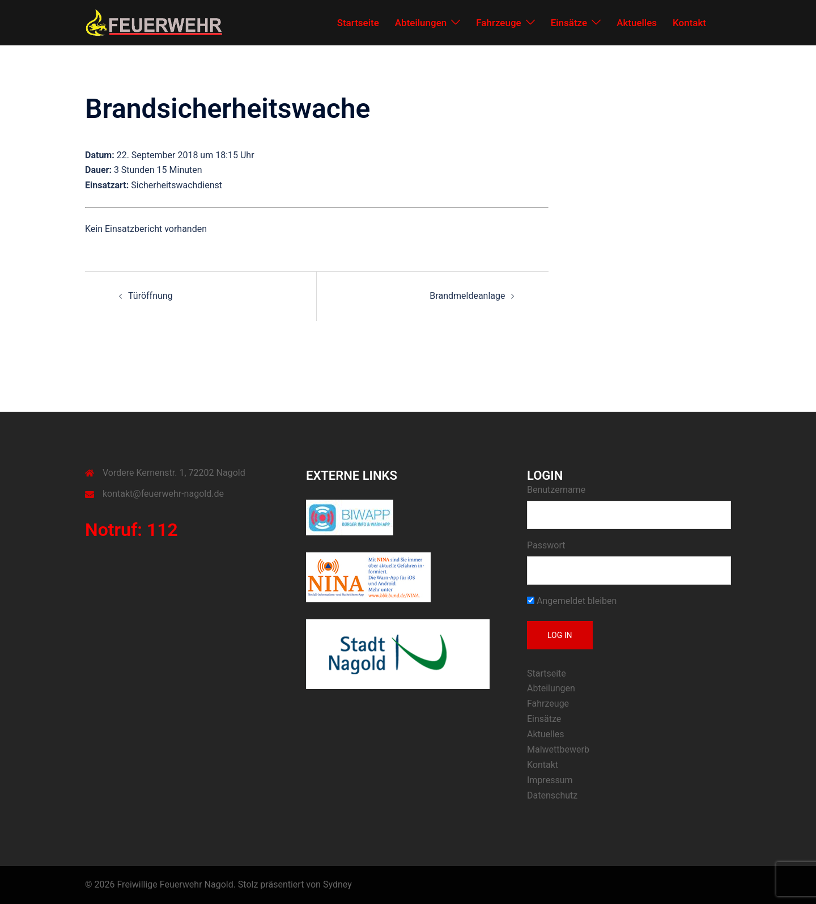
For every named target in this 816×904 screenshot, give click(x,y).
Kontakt (689, 22)
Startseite (358, 22)
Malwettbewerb (558, 749)
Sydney (337, 884)
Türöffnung (150, 295)
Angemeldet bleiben (572, 600)
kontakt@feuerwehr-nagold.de (163, 493)
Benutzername (556, 489)
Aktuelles (637, 22)
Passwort (546, 545)
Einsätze (569, 22)
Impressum (550, 780)
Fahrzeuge (498, 22)
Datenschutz (552, 795)
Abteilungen (421, 22)
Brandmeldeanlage (467, 295)
